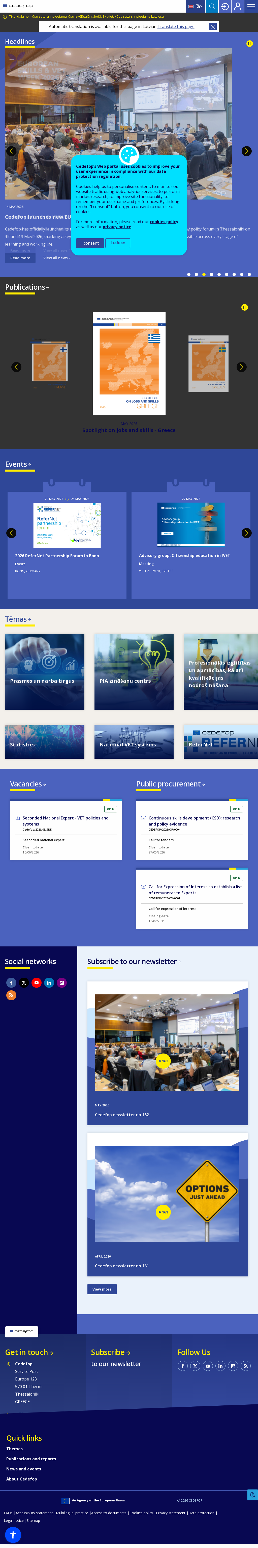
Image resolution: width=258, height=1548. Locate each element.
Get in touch (26, 1356)
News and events (23, 1472)
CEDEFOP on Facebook (11, 986)
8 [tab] (241, 274)
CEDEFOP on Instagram (62, 986)
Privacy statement (170, 1516)
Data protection (201, 1516)
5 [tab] (218, 274)
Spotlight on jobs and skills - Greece (129, 430)
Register (238, 6)
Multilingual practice (72, 1516)
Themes (14, 1452)
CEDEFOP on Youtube (36, 986)
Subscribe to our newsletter (132, 964)
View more (102, 1293)
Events (16, 465)
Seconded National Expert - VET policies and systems (66, 824)
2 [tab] (196, 274)
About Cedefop (21, 1483)
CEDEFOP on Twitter (24, 986)
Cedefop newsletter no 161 (122, 1269)
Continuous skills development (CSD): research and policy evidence (194, 824)
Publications (25, 287)
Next (247, 151)
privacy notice (117, 226)
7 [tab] (234, 274)
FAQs (8, 1516)
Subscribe (107, 1356)
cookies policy (164, 221)
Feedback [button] (252, 1495)
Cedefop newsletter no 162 (122, 1118)
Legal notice (14, 1524)
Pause (249, 43)
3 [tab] (203, 274)
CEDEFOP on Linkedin (49, 986)
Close (213, 26)
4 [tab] (211, 274)
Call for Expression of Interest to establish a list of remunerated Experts (195, 893)
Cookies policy (141, 1516)
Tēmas (16, 620)
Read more (20, 257)
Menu (251, 6)
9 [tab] (249, 274)
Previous (11, 151)
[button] (13, 1535)
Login (225, 6)
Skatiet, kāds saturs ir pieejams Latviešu (133, 16)
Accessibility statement (34, 1516)
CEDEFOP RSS (11, 998)
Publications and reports (31, 1462)
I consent (90, 243)
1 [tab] (188, 274)
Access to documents (108, 1516)
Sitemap (33, 1524)
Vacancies (26, 786)
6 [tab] (226, 274)
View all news (55, 257)
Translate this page (176, 26)
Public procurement (168, 786)
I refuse (118, 243)
